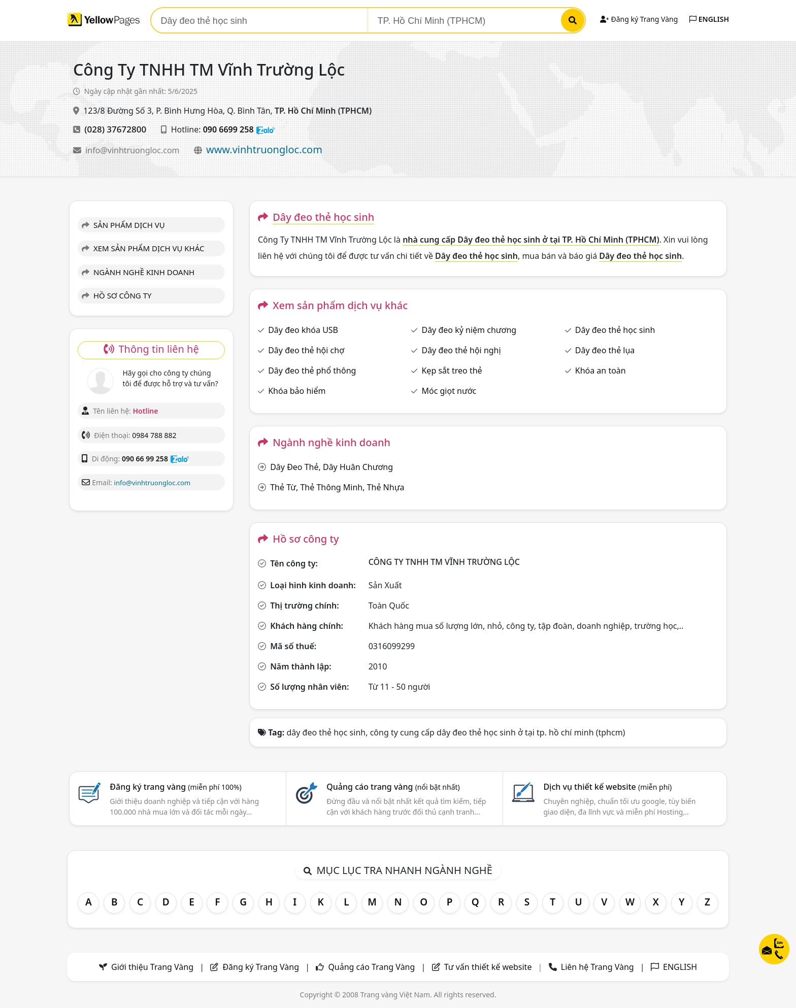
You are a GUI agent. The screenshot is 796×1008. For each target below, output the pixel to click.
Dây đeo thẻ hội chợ (306, 350)
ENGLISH (709, 19)
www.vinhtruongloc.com (264, 149)
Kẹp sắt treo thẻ (451, 370)
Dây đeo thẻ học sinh (615, 329)
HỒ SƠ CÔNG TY (116, 295)
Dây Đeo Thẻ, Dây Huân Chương (331, 467)
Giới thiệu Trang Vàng (152, 966)
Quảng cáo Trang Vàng (371, 966)
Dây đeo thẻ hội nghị (461, 350)
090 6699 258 (228, 129)
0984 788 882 (154, 435)
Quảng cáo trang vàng (392, 786)
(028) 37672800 (115, 129)
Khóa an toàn (600, 370)
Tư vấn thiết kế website (489, 966)
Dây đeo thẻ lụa (605, 350)
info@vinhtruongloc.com (133, 150)
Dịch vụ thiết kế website (607, 786)
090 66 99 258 (145, 458)
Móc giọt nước (448, 390)
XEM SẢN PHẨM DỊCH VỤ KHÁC (143, 248)
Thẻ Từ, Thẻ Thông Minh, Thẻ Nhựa (337, 487)
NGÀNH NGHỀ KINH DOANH (138, 272)
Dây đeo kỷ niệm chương (468, 329)
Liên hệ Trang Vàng (597, 966)
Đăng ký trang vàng (176, 786)
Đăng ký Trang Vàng (639, 19)
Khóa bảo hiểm (296, 390)
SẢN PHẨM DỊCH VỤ (123, 225)
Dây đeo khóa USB (303, 329)
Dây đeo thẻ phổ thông (312, 370)
